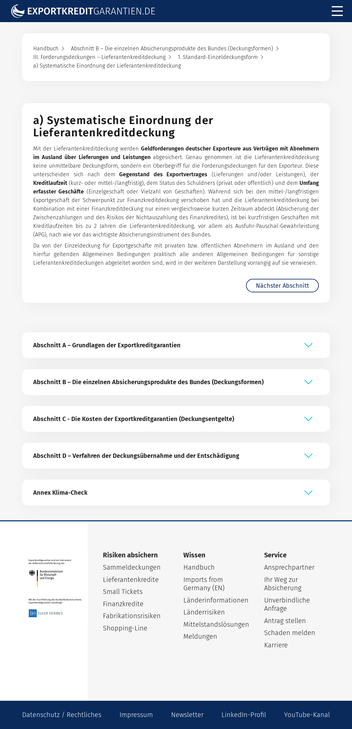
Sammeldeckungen (132, 567)
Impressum (136, 715)
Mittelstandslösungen (216, 624)
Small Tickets (123, 591)
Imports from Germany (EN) (204, 583)
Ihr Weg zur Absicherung (282, 583)
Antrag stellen (285, 621)
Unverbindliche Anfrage (287, 604)
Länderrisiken (204, 612)
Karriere (276, 645)
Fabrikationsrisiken (132, 616)
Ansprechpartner (289, 567)
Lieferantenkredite (131, 579)
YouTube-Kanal (307, 715)
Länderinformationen (215, 600)
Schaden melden (289, 633)
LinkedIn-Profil (243, 715)
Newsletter (187, 715)
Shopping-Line (125, 628)
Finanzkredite (123, 604)
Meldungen (200, 636)
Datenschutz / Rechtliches (61, 715)
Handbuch (199, 567)
